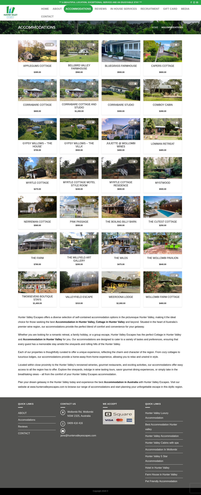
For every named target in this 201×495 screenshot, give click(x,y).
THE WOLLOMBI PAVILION (162, 258)
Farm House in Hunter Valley (161, 474)
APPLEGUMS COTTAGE (37, 66)
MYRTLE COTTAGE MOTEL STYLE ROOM (79, 184)
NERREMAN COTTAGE (37, 221)
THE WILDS (121, 258)
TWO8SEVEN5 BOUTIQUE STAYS (37, 298)
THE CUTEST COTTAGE (163, 221)
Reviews (101, 9)
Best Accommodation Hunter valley (161, 427)
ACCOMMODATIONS (78, 9)
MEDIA (185, 9)
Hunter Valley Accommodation (162, 436)
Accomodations (26, 419)
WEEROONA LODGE (121, 297)
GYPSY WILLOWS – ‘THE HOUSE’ (37, 145)
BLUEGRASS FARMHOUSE (121, 66)
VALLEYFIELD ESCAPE (79, 297)
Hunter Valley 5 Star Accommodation (156, 458)
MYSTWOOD (162, 182)
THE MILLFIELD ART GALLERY (79, 259)
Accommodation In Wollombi (161, 449)
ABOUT (57, 9)
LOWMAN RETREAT (162, 143)
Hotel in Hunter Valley (157, 467)
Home (45, 9)
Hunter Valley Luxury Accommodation (156, 415)
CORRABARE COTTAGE (37, 105)
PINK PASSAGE (79, 221)
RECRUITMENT (150, 9)
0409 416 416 (75, 423)
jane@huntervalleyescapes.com (78, 435)
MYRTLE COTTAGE (37, 182)
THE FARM (37, 258)
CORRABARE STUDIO (121, 105)
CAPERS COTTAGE (162, 66)
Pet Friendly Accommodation (161, 481)
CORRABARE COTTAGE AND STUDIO (79, 106)
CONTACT (47, 16)
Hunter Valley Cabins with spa (162, 442)
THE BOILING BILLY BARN (121, 221)
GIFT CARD (170, 9)
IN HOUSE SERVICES (123, 9)
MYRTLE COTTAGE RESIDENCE (121, 184)
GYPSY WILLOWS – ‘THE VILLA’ (79, 145)
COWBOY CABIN (163, 105)
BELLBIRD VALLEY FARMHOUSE (79, 67)
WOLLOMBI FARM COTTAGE (163, 297)
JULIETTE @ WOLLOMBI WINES (121, 145)
